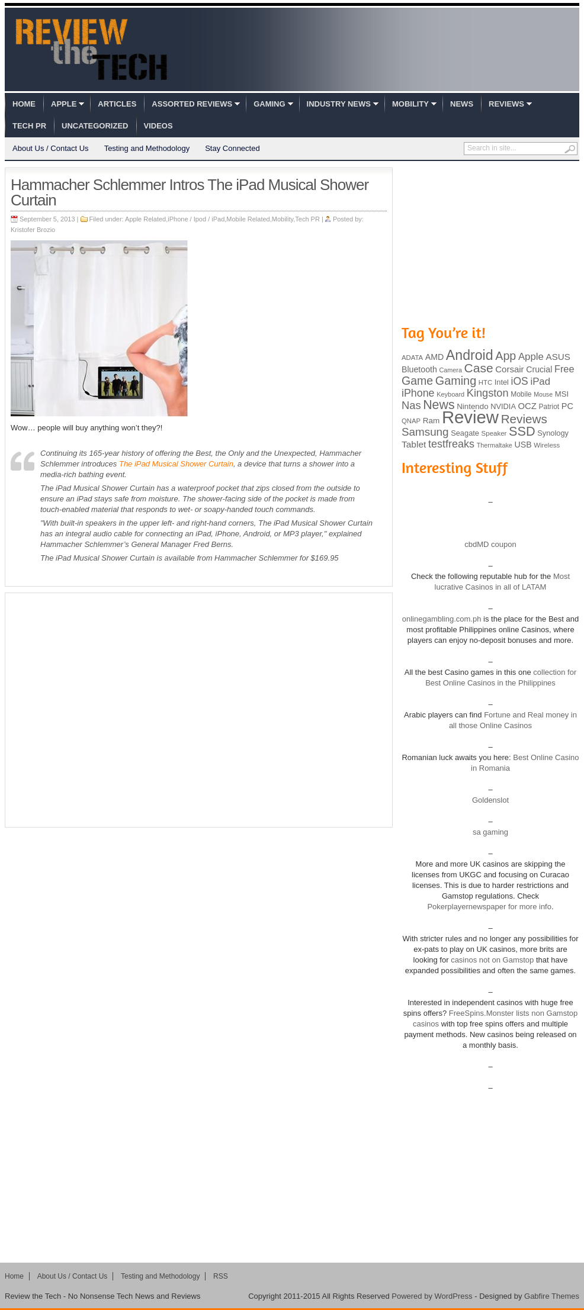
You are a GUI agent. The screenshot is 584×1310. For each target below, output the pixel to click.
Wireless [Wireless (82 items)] (547, 445)
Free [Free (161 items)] (564, 368)
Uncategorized (95, 125)
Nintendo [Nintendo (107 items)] (472, 406)
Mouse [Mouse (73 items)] (543, 394)
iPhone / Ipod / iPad (196, 219)
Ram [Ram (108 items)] (431, 420)
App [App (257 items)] (505, 355)
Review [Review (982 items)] (470, 417)
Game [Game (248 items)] (417, 380)
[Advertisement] (111, 710)
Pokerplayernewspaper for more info (489, 906)
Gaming (269, 103)
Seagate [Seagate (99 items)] (465, 433)
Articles (117, 103)
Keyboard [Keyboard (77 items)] (450, 394)
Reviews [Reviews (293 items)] (524, 419)
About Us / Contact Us (50, 148)
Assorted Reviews (192, 103)
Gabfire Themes (551, 1296)
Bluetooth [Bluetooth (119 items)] (419, 369)
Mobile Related (247, 219)
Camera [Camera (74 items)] (450, 370)
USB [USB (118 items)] (522, 444)
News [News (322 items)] (438, 405)
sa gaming (490, 832)
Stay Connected (232, 148)
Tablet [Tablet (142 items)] (414, 444)
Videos (158, 125)
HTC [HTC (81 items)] (485, 382)
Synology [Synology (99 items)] (553, 433)
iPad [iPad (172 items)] (540, 381)
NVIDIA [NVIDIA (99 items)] (503, 406)
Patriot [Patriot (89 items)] (549, 407)
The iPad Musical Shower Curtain (176, 463)
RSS (220, 1276)
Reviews (506, 103)
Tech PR (29, 125)
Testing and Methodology (147, 148)
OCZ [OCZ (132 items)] (527, 406)
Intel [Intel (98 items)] (502, 382)
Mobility (410, 103)
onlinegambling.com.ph (442, 618)
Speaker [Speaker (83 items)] (494, 433)
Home (24, 103)
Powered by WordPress (432, 1296)
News (461, 103)
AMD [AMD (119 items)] (434, 357)
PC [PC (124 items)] (567, 406)
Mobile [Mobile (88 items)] (521, 394)
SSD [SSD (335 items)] (522, 431)
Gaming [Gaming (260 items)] (455, 380)
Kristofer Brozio (33, 229)
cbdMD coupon (490, 544)
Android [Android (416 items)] (469, 355)
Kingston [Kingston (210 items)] (488, 393)
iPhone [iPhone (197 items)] (418, 393)
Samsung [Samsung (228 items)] (425, 432)
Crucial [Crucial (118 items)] (539, 369)
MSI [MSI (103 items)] (562, 394)
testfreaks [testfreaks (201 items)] (451, 444)
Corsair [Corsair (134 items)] (509, 369)
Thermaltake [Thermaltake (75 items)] (494, 445)
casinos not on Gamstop (491, 959)
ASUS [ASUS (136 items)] (558, 357)
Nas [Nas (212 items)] (411, 405)
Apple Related (145, 219)
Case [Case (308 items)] (478, 368)
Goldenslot (490, 800)
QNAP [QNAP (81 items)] (411, 420)
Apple (63, 103)
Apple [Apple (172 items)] (531, 356)
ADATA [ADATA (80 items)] (412, 357)
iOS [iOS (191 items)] (519, 381)
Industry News (339, 103)
